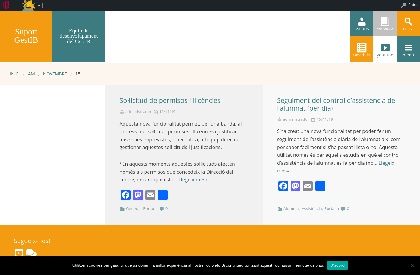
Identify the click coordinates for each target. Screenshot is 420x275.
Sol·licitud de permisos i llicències (170, 100)
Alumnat (291, 208)
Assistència (312, 208)
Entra (413, 4)
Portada (150, 208)
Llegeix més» (193, 179)
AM (31, 74)
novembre (55, 74)
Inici (15, 74)
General (133, 208)
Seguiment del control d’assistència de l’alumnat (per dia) (336, 104)
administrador (138, 112)
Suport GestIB (26, 36)
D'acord (337, 265)
